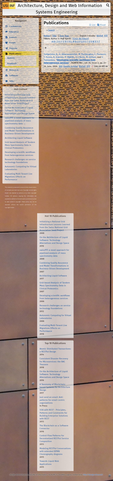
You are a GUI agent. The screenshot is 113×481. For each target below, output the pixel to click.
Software (13, 76)
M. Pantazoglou (85, 54)
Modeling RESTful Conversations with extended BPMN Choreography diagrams (55, 451)
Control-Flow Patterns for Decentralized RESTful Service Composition (54, 438)
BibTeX (100, 36)
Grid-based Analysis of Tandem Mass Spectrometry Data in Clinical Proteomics (20, 145)
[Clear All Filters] (81, 39)
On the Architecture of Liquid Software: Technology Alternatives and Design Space (19, 111)
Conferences (15, 26)
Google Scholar (70, 66)
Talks (11, 81)
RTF (106, 36)
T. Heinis (48, 57)
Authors (11, 58)
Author (47, 36)
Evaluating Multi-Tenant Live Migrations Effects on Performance (18, 177)
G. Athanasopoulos (68, 54)
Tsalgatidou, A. (51, 54)
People (12, 43)
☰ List (92, 25)
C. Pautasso (100, 54)
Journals (13, 37)
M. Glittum (91, 57)
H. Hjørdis (69, 57)
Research (13, 70)
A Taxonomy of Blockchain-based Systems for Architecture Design (55, 387)
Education (14, 32)
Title (54, 36)
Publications (15, 54)
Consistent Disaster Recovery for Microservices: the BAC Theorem (54, 361)
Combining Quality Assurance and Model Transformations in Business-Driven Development (19, 131)
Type (62, 36)
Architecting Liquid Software (18, 138)
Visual (101, 25)
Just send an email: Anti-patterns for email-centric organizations (52, 400)
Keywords (12, 63)
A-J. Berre (80, 57)
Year (67, 36)
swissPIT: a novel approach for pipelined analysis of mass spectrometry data (19, 121)
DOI (60, 66)
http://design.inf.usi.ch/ (93, 475)
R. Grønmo (58, 57)
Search (51, 30)
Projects (13, 48)
